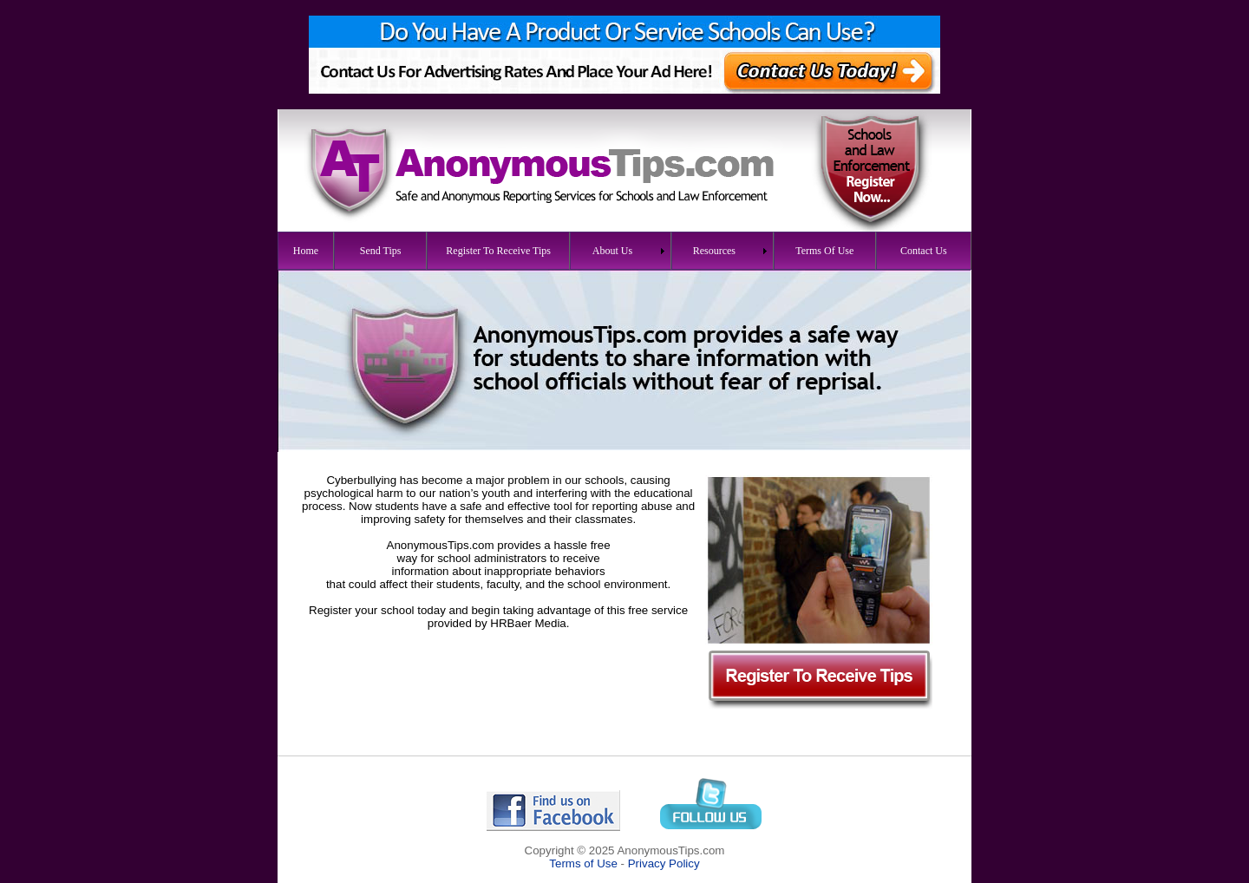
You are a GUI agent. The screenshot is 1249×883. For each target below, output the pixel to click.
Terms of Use (583, 863)
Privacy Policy (664, 863)
